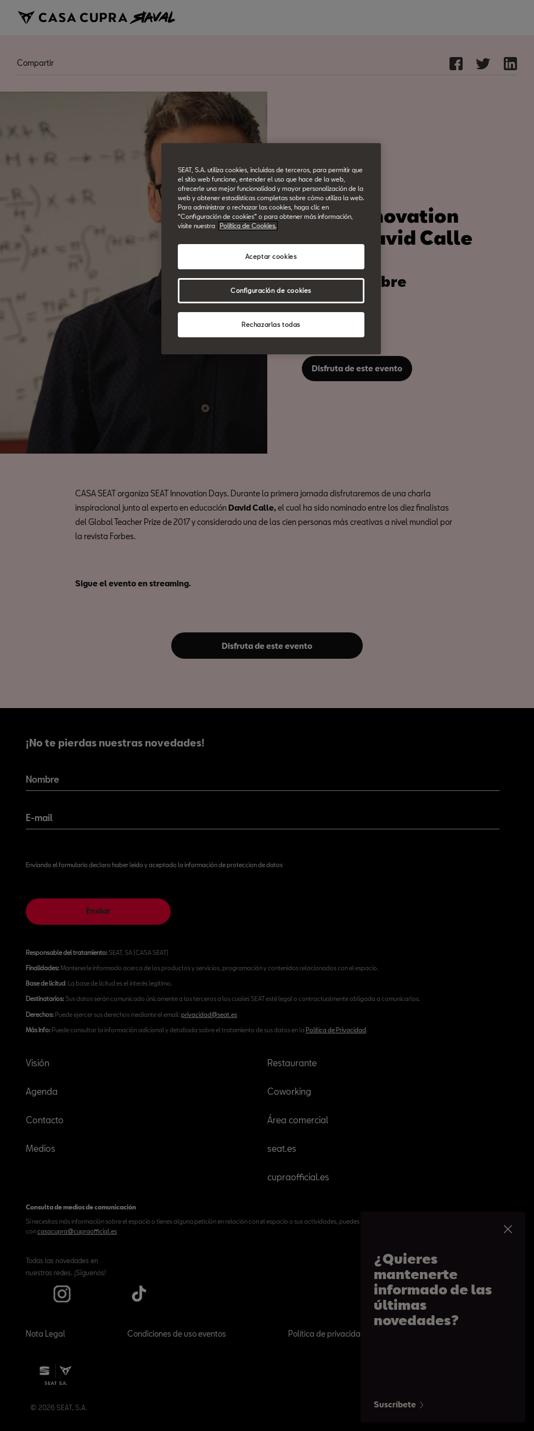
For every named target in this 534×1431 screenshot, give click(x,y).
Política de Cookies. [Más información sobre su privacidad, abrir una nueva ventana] (248, 225)
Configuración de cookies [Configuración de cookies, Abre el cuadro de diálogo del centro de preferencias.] (271, 290)
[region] (271, 248)
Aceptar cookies (271, 256)
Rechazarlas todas (270, 324)
